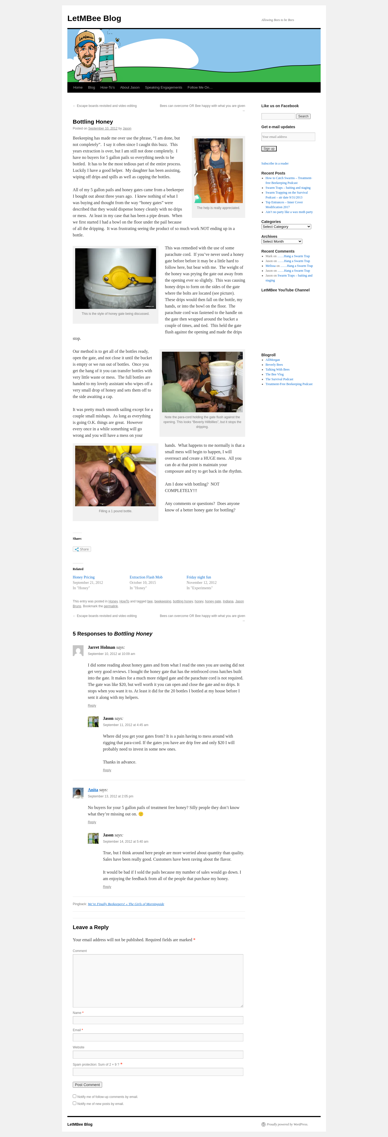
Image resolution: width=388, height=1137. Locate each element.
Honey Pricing (84, 577)
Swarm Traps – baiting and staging (288, 188)
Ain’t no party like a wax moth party (289, 212)
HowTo (124, 601)
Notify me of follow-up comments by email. (107, 1097)
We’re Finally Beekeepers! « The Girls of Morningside (126, 904)
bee (150, 601)
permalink (111, 606)
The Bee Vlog (275, 374)
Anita (93, 789)
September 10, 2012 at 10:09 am (111, 654)
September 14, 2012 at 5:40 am (125, 841)
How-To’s (108, 87)
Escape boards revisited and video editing (105, 106)
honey (199, 601)
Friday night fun (198, 577)
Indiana (228, 601)
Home (78, 87)
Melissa (271, 266)
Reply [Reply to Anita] (92, 822)
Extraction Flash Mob (146, 577)
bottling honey (183, 601)
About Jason (130, 87)
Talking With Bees (278, 369)
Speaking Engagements (163, 87)
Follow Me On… (200, 87)
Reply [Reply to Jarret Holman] (92, 705)
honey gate (213, 601)
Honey (113, 601)
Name (78, 1013)
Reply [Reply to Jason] (107, 770)
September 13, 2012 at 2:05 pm (110, 796)
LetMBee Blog (94, 18)
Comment (80, 951)
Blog (91, 87)
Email (78, 1030)
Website (78, 1047)
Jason (127, 128)
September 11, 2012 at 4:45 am (125, 725)
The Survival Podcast (279, 379)
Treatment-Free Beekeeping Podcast (289, 384)
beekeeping (162, 601)
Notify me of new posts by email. (100, 1104)
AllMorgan (273, 360)
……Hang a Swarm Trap (294, 256)
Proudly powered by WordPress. (287, 1124)
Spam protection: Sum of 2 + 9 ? (96, 1064)
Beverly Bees (274, 365)
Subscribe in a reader (275, 163)
